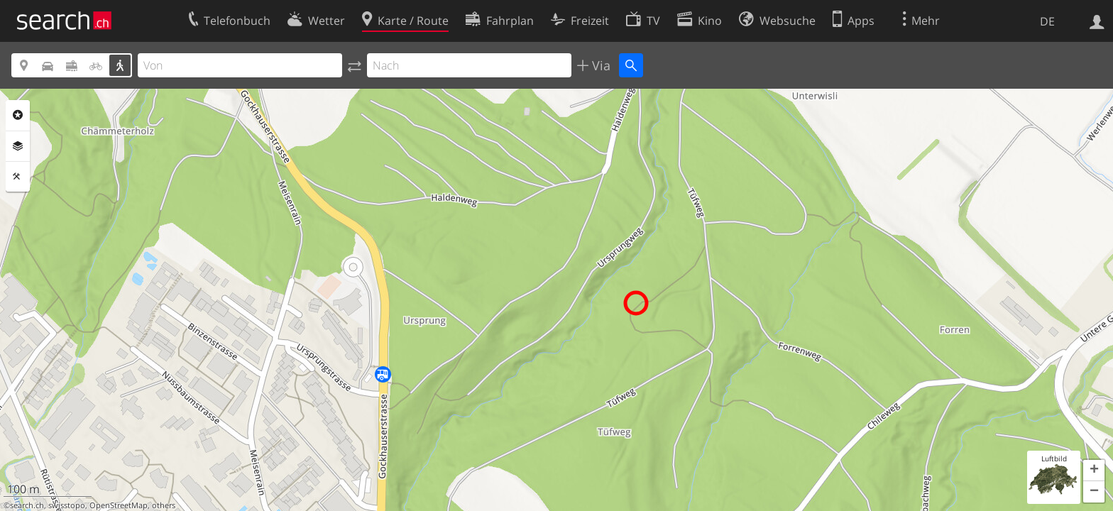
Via (599, 65)
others (163, 505)
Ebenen (18, 146)
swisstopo (66, 505)
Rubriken (18, 115)
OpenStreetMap (118, 505)
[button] (1093, 470)
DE (1047, 21)
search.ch (27, 505)
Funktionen (18, 177)
